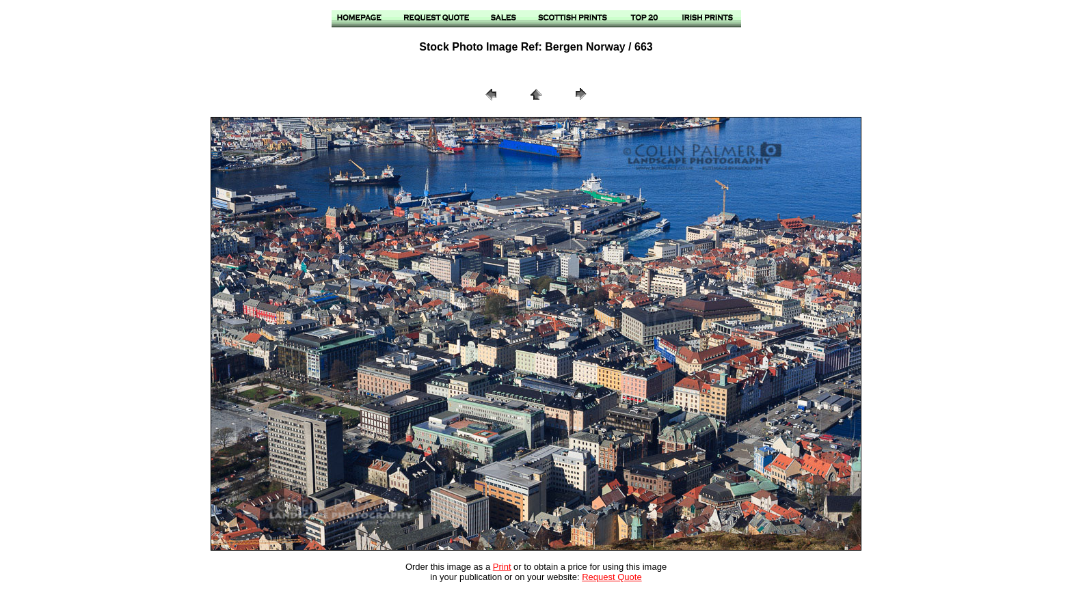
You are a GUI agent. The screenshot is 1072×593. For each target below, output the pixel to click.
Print (502, 567)
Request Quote (611, 577)
